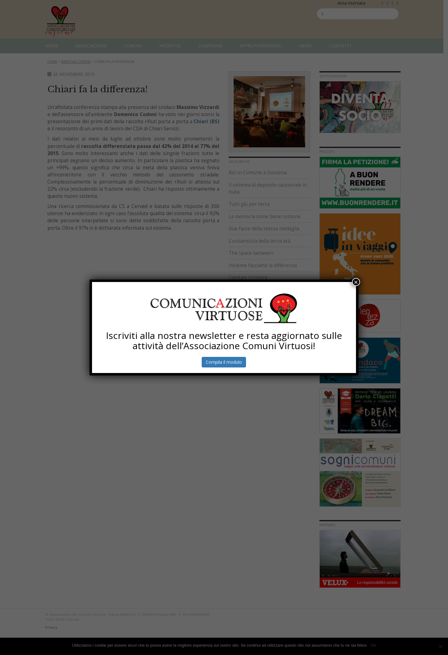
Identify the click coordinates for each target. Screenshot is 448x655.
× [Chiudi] (356, 282)
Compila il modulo (224, 362)
